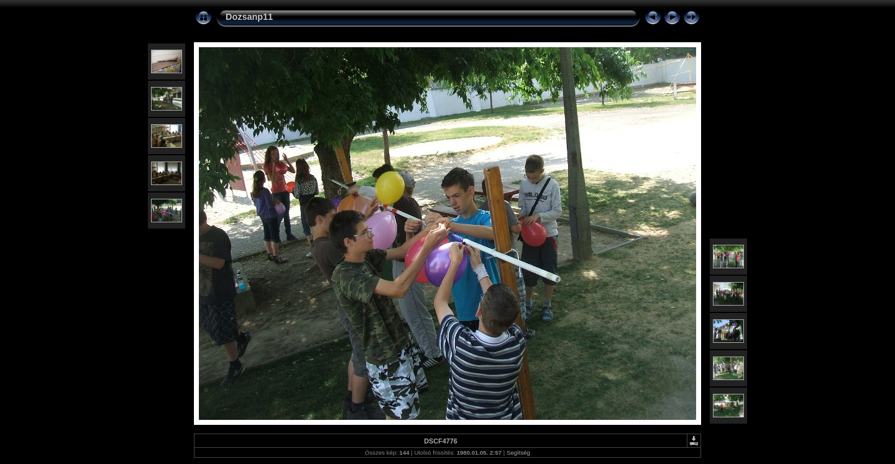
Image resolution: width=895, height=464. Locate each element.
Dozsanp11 (249, 17)
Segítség (518, 452)
